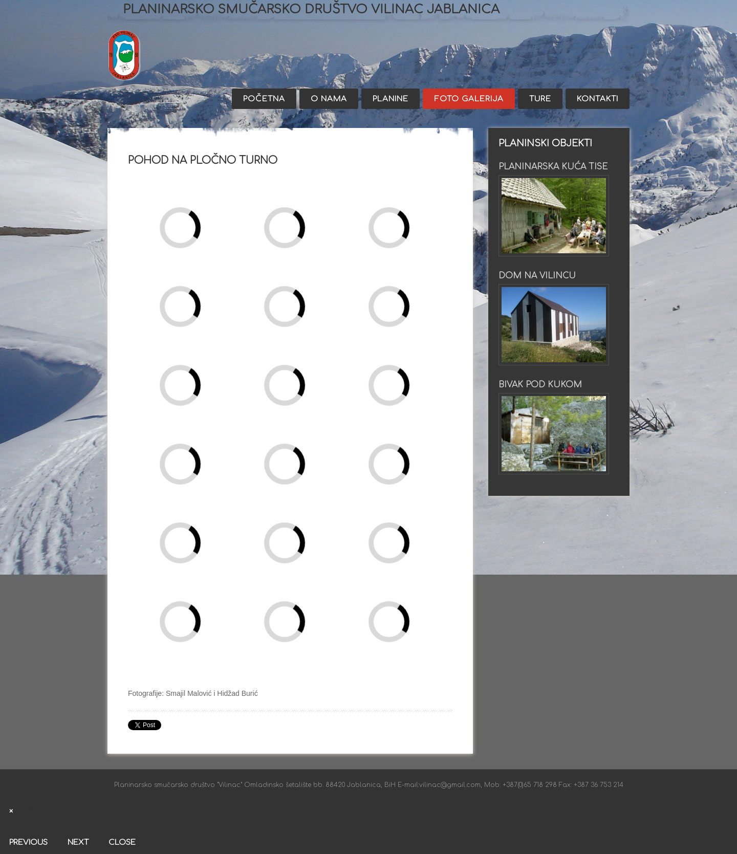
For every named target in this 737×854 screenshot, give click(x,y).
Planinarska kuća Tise (553, 166)
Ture (540, 99)
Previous (28, 842)
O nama (329, 99)
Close (122, 842)
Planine (390, 99)
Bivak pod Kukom (540, 384)
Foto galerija (469, 99)
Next (78, 842)
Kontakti (597, 99)
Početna (264, 99)
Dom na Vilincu (537, 275)
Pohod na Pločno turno (202, 160)
